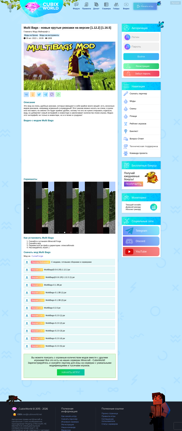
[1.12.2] (95, 27)
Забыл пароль (138, 74)
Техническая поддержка (141, 146)
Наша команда (68, 427)
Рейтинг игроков (135, 124)
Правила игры (108, 416)
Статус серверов (110, 424)
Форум (76, 7)
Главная (27, 32)
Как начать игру (69, 416)
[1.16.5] (106, 27)
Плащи (130, 116)
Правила (86, 7)
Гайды (116, 7)
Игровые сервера (70, 422)
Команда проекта (135, 153)
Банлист (131, 131)
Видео (126, 7)
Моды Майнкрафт (40, 32)
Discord (135, 241)
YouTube (136, 252)
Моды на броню (31, 35)
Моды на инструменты (49, 35)
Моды (130, 101)
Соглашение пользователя (108, 420)
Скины (130, 109)
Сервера (106, 7)
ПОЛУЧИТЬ (133, 184)
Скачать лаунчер (135, 94)
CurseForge (37, 256)
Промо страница (110, 413)
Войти (141, 56)
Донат (96, 7)
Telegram (136, 231)
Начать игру (145, 5)
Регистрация (138, 66)
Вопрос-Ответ (134, 139)
